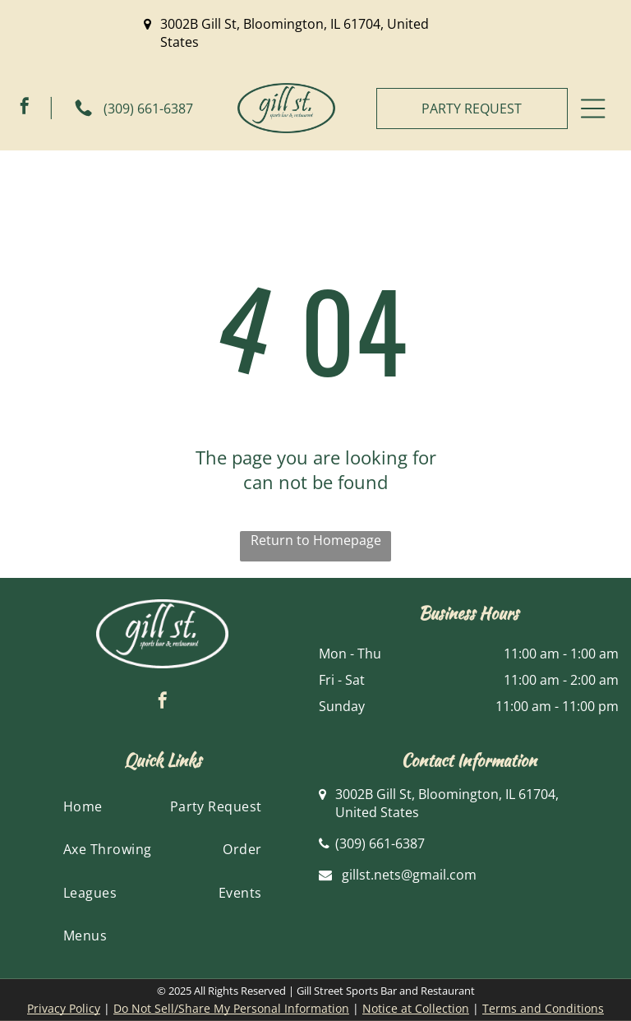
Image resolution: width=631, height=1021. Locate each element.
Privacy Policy (63, 1008)
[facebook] (24, 108)
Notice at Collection (415, 1008)
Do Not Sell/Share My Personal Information (231, 1008)
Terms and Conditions (543, 1008)
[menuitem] (83, 806)
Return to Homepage (316, 540)
